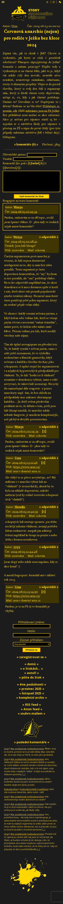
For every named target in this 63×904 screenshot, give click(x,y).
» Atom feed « (31, 713)
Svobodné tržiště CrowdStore (34, 793)
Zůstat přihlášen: (32, 644)
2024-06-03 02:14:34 (24, 215)
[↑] (44, 435)
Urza (14, 26)
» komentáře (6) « (26, 144)
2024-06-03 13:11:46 (24, 466)
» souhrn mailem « (31, 717)
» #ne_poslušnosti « (31, 688)
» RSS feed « (31, 709)
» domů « (31, 668)
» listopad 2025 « (31, 697)
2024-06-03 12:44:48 (24, 555)
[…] (24, 778)
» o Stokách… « (31, 672)
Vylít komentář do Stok (31, 200)
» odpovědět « (48, 241)
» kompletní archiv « (31, 702)
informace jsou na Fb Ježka (41, 110)
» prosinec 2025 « (31, 693)
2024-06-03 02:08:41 (24, 245)
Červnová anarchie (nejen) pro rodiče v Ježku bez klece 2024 (31, 38)
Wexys (18, 211)
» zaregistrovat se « (31, 661)
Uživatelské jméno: (14, 154)
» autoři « (31, 677)
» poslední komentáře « (31, 746)
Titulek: (8, 159)
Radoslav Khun (11, 793)
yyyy (16, 551)
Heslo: (31, 635)
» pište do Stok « (31, 681)
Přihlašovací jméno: (31, 626)
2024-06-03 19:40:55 (25, 515)
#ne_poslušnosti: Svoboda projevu (27, 752)
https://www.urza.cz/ (26, 471)
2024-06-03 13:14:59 (25, 595)
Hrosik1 (20, 511)
